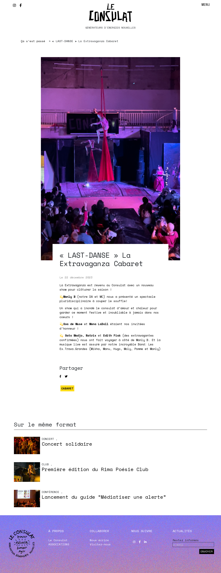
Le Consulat (58, 540)
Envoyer (206, 551)
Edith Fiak (112, 335)
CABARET (67, 388)
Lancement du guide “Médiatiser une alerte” (104, 496)
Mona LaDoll (98, 324)
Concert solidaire (67, 443)
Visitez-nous (100, 544)
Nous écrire (99, 540)
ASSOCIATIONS (58, 544)
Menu (206, 4)
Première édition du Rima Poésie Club (95, 469)
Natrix (91, 335)
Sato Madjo (73, 335)
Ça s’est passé (33, 41)
